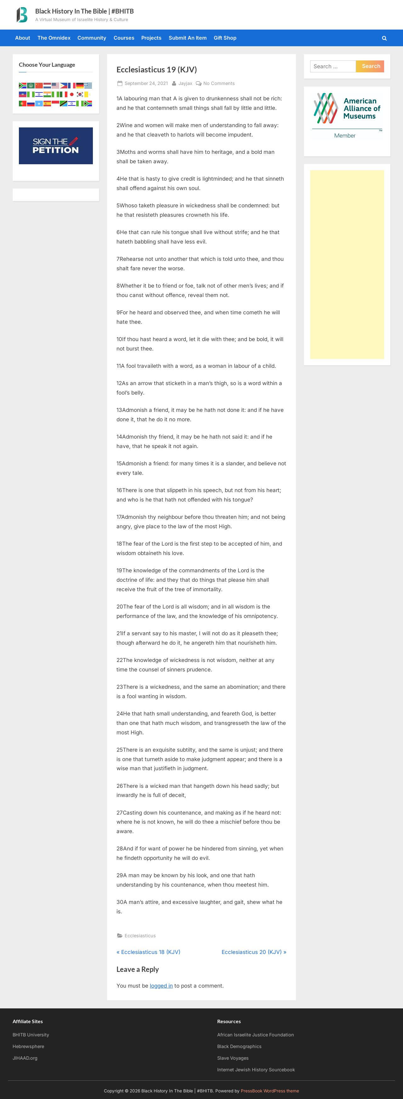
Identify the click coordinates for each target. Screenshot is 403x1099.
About (22, 38)
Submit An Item (188, 38)
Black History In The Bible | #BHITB (84, 11)
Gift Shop (225, 38)
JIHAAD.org (25, 1058)
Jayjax (185, 82)
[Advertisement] (347, 264)
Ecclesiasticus (140, 935)
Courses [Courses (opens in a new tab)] (124, 38)
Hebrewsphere (28, 1046)
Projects (151, 38)
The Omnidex (54, 38)
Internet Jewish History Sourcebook (256, 1069)
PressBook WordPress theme (270, 1090)
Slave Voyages (233, 1058)
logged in (161, 986)
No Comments (219, 83)
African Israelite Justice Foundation (255, 1034)
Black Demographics (239, 1046)
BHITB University (31, 1034)
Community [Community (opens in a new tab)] (91, 38)
